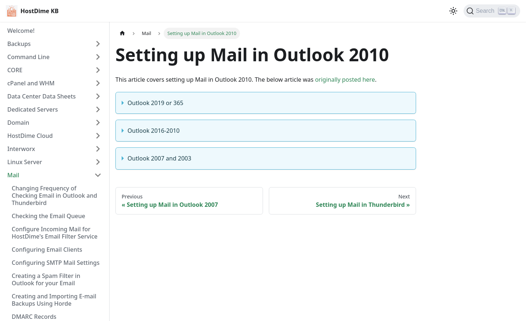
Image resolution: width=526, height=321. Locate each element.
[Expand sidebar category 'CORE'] (98, 70)
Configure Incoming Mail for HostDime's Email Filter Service (55, 232)
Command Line (28, 57)
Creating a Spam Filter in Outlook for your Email (46, 279)
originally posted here (345, 80)
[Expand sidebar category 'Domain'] (98, 122)
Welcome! (21, 31)
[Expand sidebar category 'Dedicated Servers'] (98, 109)
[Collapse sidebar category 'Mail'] (98, 175)
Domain (18, 123)
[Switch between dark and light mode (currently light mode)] (453, 11)
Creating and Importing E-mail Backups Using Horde (54, 300)
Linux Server (24, 162)
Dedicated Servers (32, 109)
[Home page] (122, 33)
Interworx (21, 149)
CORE (14, 70)
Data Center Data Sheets (41, 96)
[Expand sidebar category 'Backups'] (98, 44)
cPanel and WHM (30, 83)
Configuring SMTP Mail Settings (55, 263)
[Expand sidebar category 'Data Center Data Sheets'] (98, 96)
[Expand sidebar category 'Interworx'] (98, 149)
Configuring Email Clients (47, 249)
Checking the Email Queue (48, 216)
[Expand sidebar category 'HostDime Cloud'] (98, 136)
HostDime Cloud (30, 136)
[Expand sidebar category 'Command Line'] (98, 57)
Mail (13, 175)
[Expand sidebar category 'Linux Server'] (98, 162)
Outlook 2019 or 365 (155, 103)
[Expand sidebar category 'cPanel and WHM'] (98, 83)
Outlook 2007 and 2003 (159, 158)
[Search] (492, 11)
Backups (19, 44)
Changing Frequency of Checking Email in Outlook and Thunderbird (54, 195)
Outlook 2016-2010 (153, 131)
